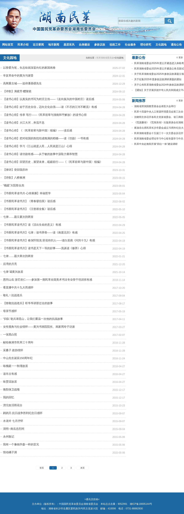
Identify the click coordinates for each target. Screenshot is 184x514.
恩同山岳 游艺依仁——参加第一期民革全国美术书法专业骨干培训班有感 (47, 279)
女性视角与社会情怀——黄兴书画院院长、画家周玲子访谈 (39, 326)
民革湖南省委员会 (105, 57)
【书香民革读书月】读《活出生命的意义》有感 (32, 224)
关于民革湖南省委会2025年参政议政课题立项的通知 (159, 75)
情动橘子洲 (10, 452)
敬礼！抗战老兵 (12, 295)
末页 (82, 468)
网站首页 (7, 44)
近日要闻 (38, 44)
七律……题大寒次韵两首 (18, 256)
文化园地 (161, 44)
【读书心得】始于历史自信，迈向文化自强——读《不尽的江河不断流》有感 (50, 106)
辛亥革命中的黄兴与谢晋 (18, 75)
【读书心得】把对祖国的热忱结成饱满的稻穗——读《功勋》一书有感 (46, 138)
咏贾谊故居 (10, 381)
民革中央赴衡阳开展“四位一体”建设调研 (156, 144)
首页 (42, 468)
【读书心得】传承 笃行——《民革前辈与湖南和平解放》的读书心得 (45, 114)
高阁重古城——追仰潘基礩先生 (22, 83)
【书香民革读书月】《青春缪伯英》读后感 (29, 201)
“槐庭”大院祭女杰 (13, 185)
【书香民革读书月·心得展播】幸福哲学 (27, 193)
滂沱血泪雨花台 (12, 405)
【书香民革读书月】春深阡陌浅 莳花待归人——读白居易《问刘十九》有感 (49, 240)
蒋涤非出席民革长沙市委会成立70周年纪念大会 (159, 128)
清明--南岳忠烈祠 (13, 428)
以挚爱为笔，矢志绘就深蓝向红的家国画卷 (29, 67)
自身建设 (84, 44)
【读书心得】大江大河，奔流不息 (23, 122)
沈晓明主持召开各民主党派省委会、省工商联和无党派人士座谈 (158, 118)
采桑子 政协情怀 (13, 350)
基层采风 (69, 44)
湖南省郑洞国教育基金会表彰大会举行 (155, 106)
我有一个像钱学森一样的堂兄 (21, 444)
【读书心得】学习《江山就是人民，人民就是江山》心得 (37, 146)
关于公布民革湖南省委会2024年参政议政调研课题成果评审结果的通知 (159, 85)
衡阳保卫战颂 (11, 389)
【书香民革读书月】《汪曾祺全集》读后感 (29, 209)
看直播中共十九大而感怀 (18, 287)
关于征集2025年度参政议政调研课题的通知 (157, 79)
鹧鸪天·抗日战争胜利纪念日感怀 (22, 413)
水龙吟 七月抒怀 (13, 420)
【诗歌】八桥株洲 (14, 177)
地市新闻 (53, 44)
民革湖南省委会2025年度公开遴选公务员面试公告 (159, 69)
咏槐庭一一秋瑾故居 (15, 365)
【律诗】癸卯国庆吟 (15, 169)
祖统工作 (115, 44)
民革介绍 (23, 44)
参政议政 (99, 44)
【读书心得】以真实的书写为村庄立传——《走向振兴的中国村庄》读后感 (48, 99)
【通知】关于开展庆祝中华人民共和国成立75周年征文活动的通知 (159, 91)
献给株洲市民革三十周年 (18, 342)
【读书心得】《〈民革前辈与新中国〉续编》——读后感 (37, 130)
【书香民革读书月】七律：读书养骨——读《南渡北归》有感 (40, 232)
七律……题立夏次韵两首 (18, 216)
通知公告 (176, 44)
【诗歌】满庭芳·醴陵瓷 (17, 91)
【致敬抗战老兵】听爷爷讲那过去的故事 (28, 303)
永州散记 (8, 436)
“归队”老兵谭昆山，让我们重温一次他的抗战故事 (33, 318)
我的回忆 (8, 397)
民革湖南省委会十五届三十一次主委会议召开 (158, 133)
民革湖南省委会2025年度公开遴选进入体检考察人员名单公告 (159, 64)
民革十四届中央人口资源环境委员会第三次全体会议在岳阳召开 (158, 112)
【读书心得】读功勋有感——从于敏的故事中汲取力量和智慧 (40, 154)
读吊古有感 (10, 373)
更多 (181, 57)
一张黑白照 (10, 334)
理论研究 (145, 44)
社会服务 (130, 44)
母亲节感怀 (10, 311)
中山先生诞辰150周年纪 (18, 358)
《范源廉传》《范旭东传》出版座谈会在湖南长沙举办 (158, 123)
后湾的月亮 (10, 263)
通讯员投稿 (92, 499)
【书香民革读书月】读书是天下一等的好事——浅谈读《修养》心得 (44, 248)
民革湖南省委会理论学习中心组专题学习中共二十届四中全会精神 (158, 139)
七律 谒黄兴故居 (13, 271)
